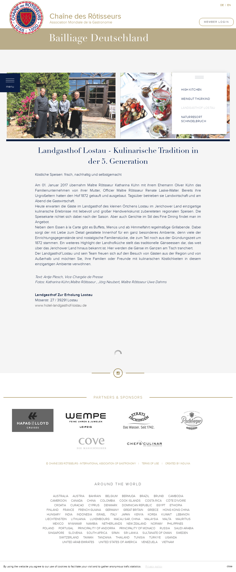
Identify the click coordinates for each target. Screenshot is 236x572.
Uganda (171, 537)
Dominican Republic (137, 505)
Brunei (159, 496)
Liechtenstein (56, 519)
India (68, 514)
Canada (77, 501)
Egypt (160, 505)
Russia (165, 528)
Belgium (111, 496)
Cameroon (58, 501)
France (68, 510)
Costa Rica (153, 501)
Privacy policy (153, 566)
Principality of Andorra (96, 528)
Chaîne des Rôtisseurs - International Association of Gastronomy (92, 463)
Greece (153, 510)
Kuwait (166, 514)
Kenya (138, 514)
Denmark (111, 505)
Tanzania (104, 537)
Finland (53, 510)
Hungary (54, 514)
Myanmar (75, 524)
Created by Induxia (177, 463)
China (91, 501)
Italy (113, 514)
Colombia (107, 501)
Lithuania (78, 519)
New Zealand (136, 524)
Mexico (58, 524)
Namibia (91, 524)
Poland (48, 528)
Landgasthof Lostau (198, 108)
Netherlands (112, 524)
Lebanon (182, 514)
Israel (101, 514)
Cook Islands (130, 501)
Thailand (123, 537)
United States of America (118, 542)
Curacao (77, 505)
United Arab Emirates (78, 542)
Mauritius (183, 519)
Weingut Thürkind (195, 99)
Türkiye (155, 537)
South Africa (97, 533)
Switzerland (69, 537)
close (229, 566)
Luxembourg (99, 519)
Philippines (175, 524)
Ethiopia (176, 505)
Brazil (144, 496)
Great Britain (133, 510)
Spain (115, 533)
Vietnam (168, 542)
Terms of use (150, 463)
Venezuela (149, 542)
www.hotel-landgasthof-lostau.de (61, 305)
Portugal (66, 528)
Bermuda (128, 496)
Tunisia (139, 537)
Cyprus (94, 505)
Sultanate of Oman (157, 533)
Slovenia (75, 533)
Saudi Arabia (183, 528)
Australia (60, 496)
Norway (157, 524)
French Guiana (89, 510)
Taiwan (88, 537)
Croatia (60, 505)
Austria (78, 496)
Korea (152, 514)
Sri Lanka (131, 533)
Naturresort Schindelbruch (193, 119)
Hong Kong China (176, 510)
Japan (125, 514)
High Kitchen (191, 90)
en (229, 5)
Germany (112, 510)
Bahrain (95, 496)
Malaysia (151, 519)
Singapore (56, 533)
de (222, 5)
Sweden (182, 533)
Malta (166, 519)
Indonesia (84, 514)
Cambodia (175, 496)
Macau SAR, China (127, 519)
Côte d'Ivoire (176, 501)
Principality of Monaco (137, 528)
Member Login (216, 21)
